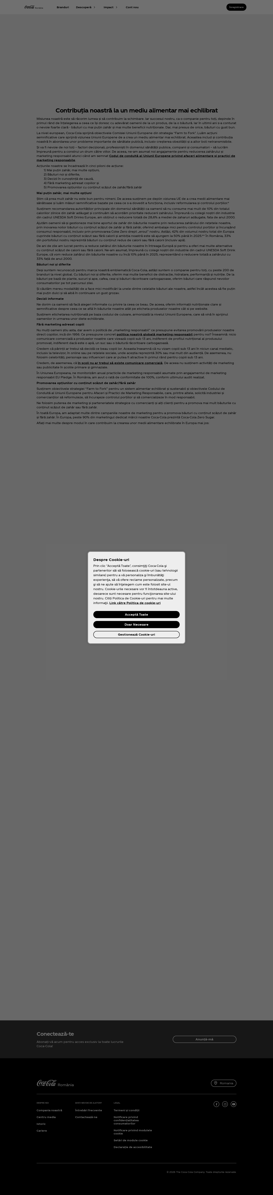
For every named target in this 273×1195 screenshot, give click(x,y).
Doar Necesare (136, 624)
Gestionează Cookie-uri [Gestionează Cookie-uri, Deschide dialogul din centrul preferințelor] (136, 634)
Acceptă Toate (136, 614)
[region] (136, 597)
